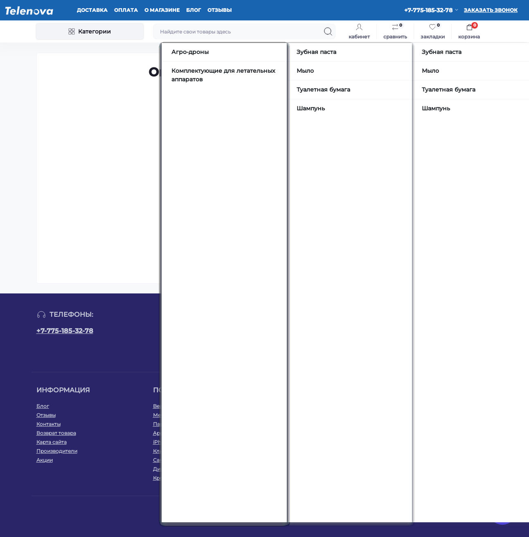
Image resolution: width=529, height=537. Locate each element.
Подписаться (321, 336)
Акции (44, 460)
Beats (160, 406)
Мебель (163, 415)
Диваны (163, 469)
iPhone (162, 442)
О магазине (162, 10)
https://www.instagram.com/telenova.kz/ (433, 334)
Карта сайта (51, 442)
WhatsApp (450, 406)
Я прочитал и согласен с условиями (269, 352)
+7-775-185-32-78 (64, 331)
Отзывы (219, 10)
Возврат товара (56, 433)
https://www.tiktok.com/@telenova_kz (453, 334)
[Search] (328, 31)
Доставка (92, 10)
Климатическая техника (183, 451)
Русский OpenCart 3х (281, 513)
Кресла (162, 478)
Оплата (126, 10)
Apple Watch (169, 433)
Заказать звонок (491, 10)
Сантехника (168, 460)
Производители (56, 451)
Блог (193, 10)
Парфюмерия (170, 424)
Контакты (48, 424)
